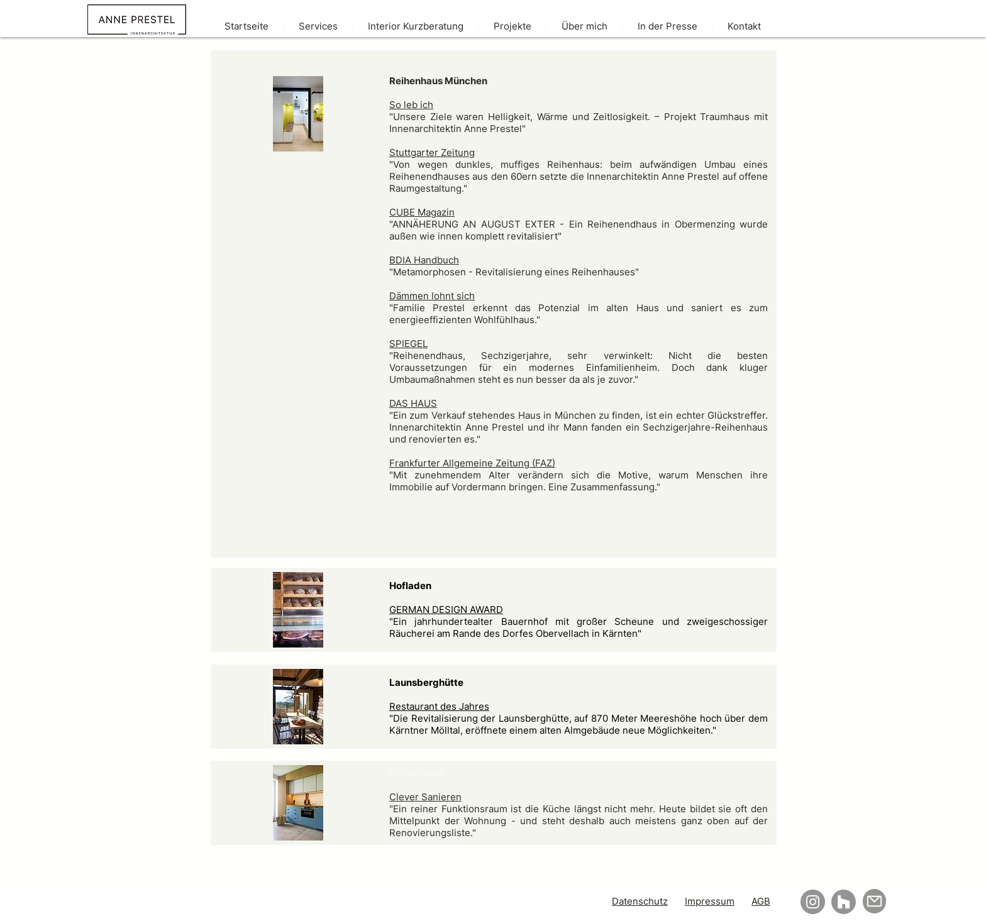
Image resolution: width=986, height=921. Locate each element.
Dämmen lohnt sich (432, 296)
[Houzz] (843, 902)
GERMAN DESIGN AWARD (446, 609)
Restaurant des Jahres (439, 706)
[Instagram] (812, 902)
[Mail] (874, 901)
